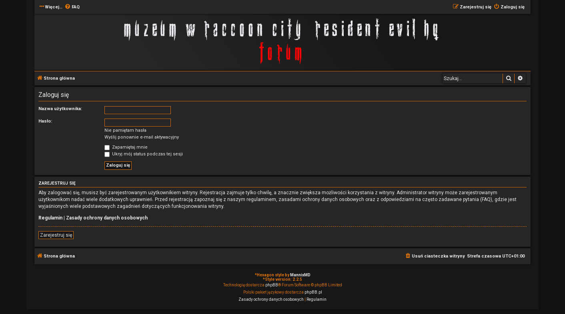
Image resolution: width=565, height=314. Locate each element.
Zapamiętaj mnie (126, 147)
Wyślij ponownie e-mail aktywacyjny (141, 137)
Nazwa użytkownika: (60, 108)
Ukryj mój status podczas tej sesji (143, 154)
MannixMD (300, 275)
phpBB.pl (313, 292)
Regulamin (50, 218)
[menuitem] (72, 7)
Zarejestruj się (56, 235)
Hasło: (45, 121)
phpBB (271, 285)
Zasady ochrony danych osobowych (107, 218)
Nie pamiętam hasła (125, 130)
